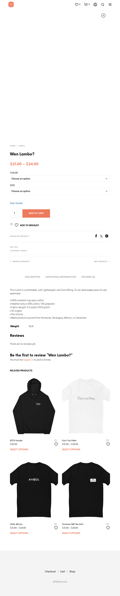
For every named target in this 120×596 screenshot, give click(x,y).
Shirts (22, 146)
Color (14, 173)
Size (12, 185)
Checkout (50, 571)
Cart (62, 571)
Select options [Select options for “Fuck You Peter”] (71, 450)
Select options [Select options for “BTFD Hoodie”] (19, 450)
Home (12, 146)
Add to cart (36, 213)
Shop (72, 571)
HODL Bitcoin (16, 524)
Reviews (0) (88, 277)
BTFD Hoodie (16, 440)
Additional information (61, 277)
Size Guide (16, 202)
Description (32, 277)
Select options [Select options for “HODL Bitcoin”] (19, 533)
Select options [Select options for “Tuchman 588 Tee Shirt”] (71, 533)
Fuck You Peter (69, 440)
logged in (28, 359)
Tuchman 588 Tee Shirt (72, 524)
